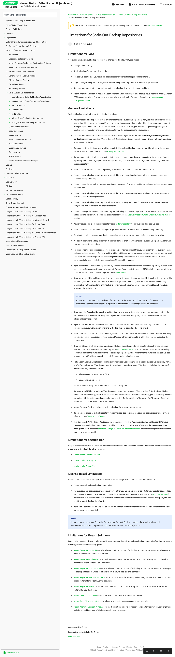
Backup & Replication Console (21, 59)
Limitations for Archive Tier (85, 466)
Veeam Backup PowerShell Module (23, 67)
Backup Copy (11, 182)
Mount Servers (15, 135)
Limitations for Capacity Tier (85, 460)
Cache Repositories (16, 84)
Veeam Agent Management (17, 241)
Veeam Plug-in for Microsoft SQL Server (90, 577)
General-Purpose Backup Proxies (22, 76)
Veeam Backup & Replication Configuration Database (30, 63)
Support (122, 647)
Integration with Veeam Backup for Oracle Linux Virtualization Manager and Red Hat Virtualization (32, 233)
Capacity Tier (17, 110)
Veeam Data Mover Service (20, 139)
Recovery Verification (14, 190)
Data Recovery (12, 199)
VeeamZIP (10, 177)
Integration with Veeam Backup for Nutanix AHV (25, 228)
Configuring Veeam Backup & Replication (22, 46)
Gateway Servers (16, 131)
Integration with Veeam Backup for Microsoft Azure (26, 216)
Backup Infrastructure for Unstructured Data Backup (149, 215)
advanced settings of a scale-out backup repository (119, 429)
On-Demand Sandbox (14, 194)
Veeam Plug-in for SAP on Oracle (87, 568)
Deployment (11, 37)
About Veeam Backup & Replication (20, 21)
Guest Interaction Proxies (19, 127)
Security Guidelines (14, 29)
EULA (141, 647)
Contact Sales (132, 647)
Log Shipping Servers (17, 148)
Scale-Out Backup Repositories (21, 93)
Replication (10, 169)
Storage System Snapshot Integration (21, 207)
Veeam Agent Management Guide (87, 601)
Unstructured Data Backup (17, 173)
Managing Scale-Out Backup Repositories (28, 122)
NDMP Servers (15, 156)
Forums (114, 647)
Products (106, 647)
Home (98, 647)
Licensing (9, 33)
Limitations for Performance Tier (87, 455)
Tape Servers (14, 152)
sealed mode (120, 272)
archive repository (123, 224)
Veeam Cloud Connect (15, 245)
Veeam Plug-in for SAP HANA (85, 550)
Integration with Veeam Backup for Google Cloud (25, 224)
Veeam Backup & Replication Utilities (21, 250)
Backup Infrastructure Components (20, 50)
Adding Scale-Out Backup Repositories (27, 118)
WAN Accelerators (16, 144)
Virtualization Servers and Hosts (22, 71)
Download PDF (13, 652)
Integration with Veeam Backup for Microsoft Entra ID (28, 220)
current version (155, 25)
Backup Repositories (17, 88)
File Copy (9, 186)
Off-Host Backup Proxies (19, 80)
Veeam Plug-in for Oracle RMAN (86, 559)
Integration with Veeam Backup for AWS (22, 211)
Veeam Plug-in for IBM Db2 (84, 586)
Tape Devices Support (15, 203)
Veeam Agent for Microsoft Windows (88, 607)
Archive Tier (16, 114)
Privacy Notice (118, 650)
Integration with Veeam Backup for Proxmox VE (25, 237)
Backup (9, 165)
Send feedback (74, 637)
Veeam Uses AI (131, 650)
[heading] (120, 54)
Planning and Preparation (16, 25)
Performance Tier (19, 105)
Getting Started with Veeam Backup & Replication (26, 42)
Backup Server (15, 54)
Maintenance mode (125, 349)
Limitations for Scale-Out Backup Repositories (31, 97)
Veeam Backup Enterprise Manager (23, 160)
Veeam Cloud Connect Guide (85, 595)
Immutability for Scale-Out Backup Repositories (31, 101)
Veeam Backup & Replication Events (20, 254)
